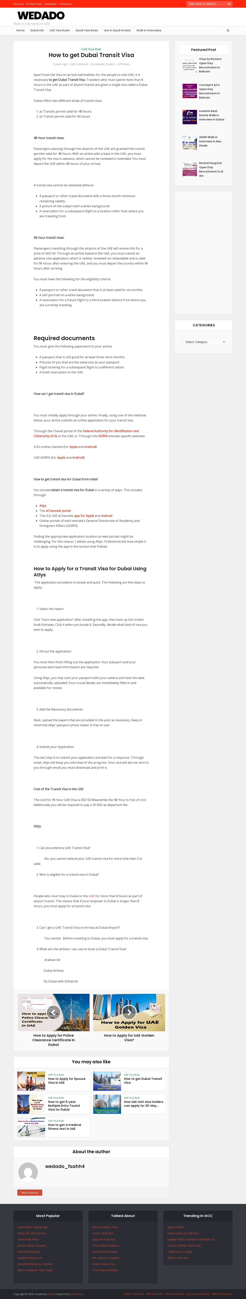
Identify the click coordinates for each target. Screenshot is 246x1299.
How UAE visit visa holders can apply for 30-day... (143, 1104)
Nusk (114, 1251)
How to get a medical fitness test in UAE (64, 1127)
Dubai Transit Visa (103, 1264)
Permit (106, 1251)
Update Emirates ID (29, 1258)
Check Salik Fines (28, 1239)
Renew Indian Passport (31, 1245)
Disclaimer (51, 4)
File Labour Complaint (106, 1258)
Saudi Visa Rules (87, 30)
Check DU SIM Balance (31, 1233)
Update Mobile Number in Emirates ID (191, 1239)
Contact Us (65, 4)
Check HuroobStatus (105, 1270)
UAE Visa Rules (60, 30)
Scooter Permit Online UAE (184, 1245)
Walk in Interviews (148, 30)
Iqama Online (175, 1227)
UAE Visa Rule (91, 49)
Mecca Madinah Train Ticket (35, 1270)
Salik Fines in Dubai (179, 1251)
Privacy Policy (34, 4)
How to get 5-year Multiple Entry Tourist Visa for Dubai (64, 1106)
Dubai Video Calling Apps (32, 1227)
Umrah (97, 1251)
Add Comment (79, 64)
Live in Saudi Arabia (117, 30)
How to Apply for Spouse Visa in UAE (67, 1081)
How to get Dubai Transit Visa (143, 1081)
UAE (92, 896)
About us (18, 4)
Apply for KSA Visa (103, 1239)
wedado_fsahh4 (105, 64)
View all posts (29, 1192)
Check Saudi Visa (102, 1233)
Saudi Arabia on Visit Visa (182, 1233)
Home (20, 30)
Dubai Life (37, 30)
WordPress (76, 1294)
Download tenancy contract (35, 1264)
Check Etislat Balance (105, 1245)
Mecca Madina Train (105, 1227)
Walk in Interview (177, 1258)
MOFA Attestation (28, 1251)
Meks (51, 1294)
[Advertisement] (204, 253)
